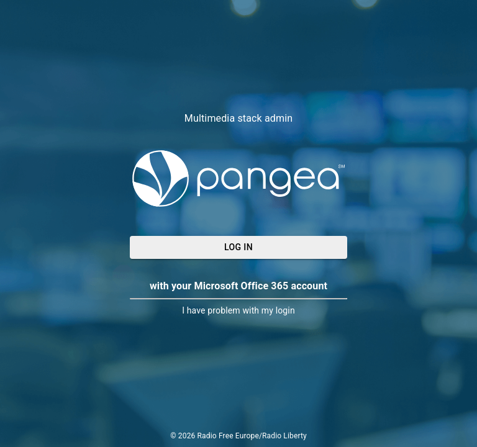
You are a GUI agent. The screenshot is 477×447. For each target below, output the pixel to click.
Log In (238, 247)
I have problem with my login (238, 310)
